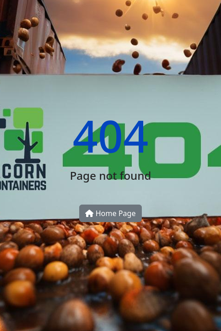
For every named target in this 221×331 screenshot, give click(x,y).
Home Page (110, 213)
